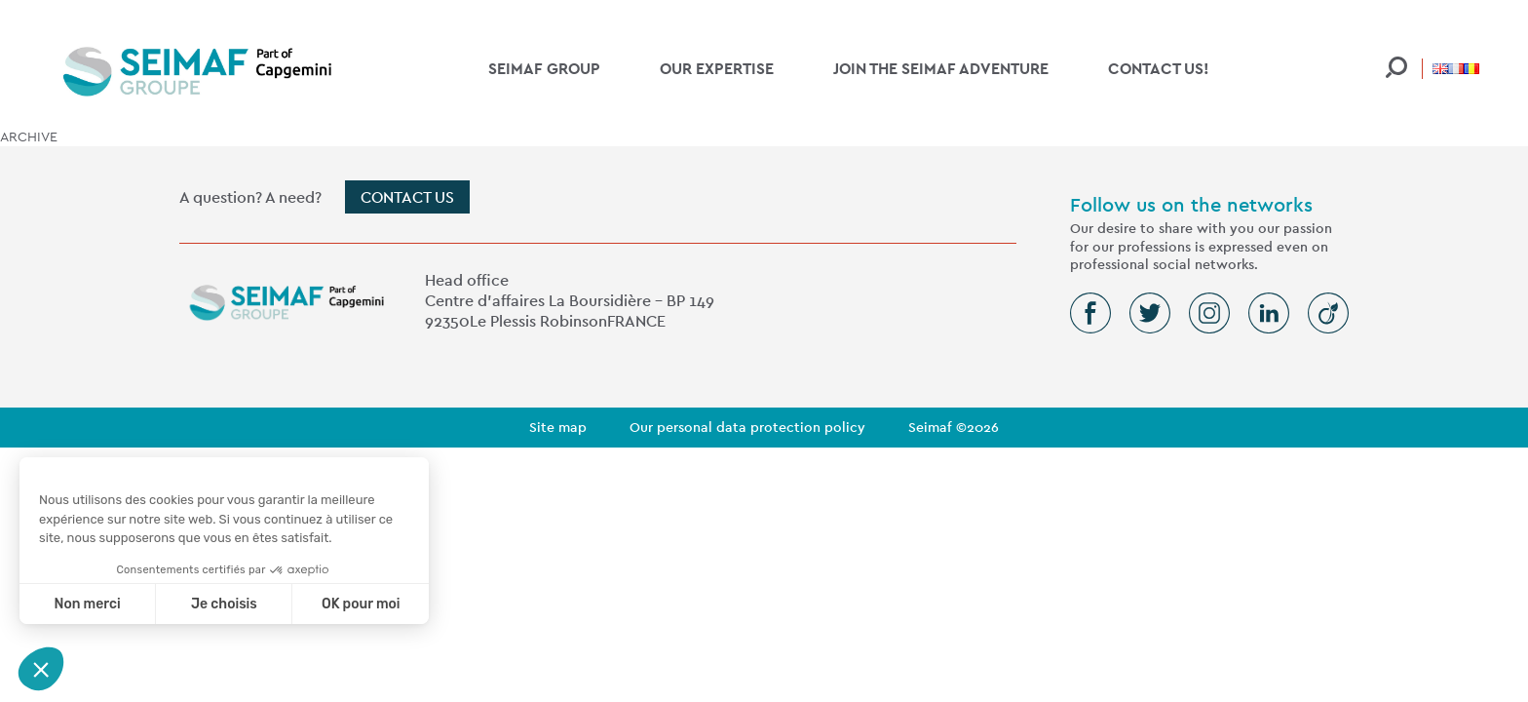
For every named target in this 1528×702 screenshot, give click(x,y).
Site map (558, 427)
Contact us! (1158, 68)
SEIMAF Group (544, 68)
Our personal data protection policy (747, 427)
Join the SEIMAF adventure (941, 68)
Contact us (407, 197)
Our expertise (717, 68)
